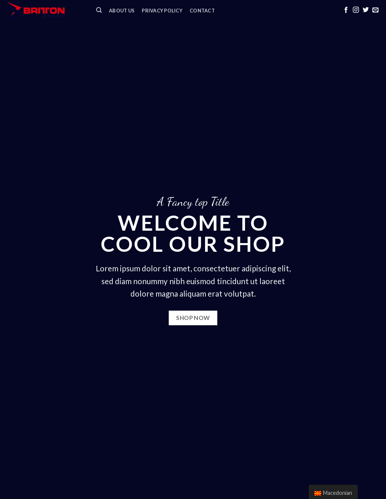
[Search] (99, 10)
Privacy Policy (162, 11)
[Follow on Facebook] (346, 10)
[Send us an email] (375, 10)
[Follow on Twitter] (366, 10)
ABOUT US (122, 11)
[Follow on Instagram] (356, 10)
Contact (202, 11)
